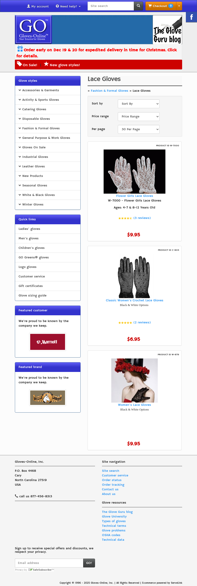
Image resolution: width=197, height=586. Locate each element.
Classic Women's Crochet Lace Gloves (134, 300)
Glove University (114, 516)
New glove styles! (62, 65)
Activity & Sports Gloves (39, 100)
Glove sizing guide (32, 295)
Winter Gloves (31, 204)
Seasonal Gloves (33, 185)
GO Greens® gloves (34, 257)
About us (108, 494)
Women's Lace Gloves (134, 405)
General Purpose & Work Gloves (44, 138)
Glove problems (113, 530)
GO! (89, 563)
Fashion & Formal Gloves (39, 128)
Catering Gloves (32, 109)
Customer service (32, 276)
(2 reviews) (142, 322)
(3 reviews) (142, 218)
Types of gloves (114, 521)
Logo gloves (27, 267)
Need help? (68, 6)
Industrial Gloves (33, 157)
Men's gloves (29, 238)
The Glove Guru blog (117, 512)
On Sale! (30, 65)
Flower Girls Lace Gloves (134, 196)
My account (38, 6)
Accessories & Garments (39, 90)
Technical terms (114, 526)
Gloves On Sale (32, 147)
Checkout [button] (160, 6)
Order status (111, 480)
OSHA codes (111, 535)
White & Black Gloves (37, 195)
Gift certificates (31, 286)
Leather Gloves (32, 166)
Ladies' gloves (29, 229)
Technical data (113, 540)
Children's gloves (32, 248)
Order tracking (113, 485)
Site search (110, 471)
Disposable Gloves (34, 119)
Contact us (110, 489)
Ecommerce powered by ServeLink (162, 583)
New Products (31, 176)
